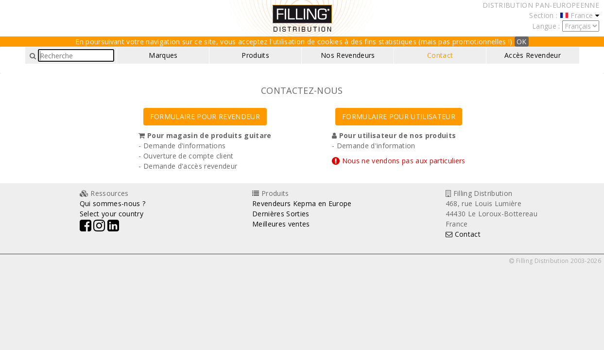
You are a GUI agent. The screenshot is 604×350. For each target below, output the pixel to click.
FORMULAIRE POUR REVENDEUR (205, 116)
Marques (163, 55)
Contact (440, 55)
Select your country (111, 213)
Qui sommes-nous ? (113, 203)
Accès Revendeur (532, 55)
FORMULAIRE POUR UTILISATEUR (398, 116)
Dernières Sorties (281, 213)
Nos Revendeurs (348, 55)
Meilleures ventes (281, 223)
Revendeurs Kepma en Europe (302, 203)
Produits (255, 55)
